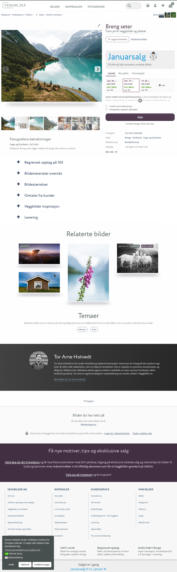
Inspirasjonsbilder (16, 515)
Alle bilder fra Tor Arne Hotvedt (69, 379)
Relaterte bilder (139, 39)
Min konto (95, 502)
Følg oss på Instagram (79, 475)
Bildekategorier (88, 424)
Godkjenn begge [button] (41, 565)
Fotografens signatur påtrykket (122, 109)
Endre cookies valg (142, 433)
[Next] (98, 69)
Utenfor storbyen (54, 14)
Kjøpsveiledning (15, 522)
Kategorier (6, 14)
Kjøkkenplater (61, 522)
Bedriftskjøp (96, 509)
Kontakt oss (96, 495)
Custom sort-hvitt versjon (119, 106)
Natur (41, 14)
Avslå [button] (11, 565)
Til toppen (88, 401)
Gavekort (59, 535)
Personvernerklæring (101, 535)
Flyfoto (29, 14)
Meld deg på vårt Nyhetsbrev (22, 462)
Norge (128, 137)
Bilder (55, 6)
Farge (141, 515)
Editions (142, 509)
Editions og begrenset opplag (21, 502)
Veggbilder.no (17, 489)
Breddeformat (132, 142)
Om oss (11, 495)
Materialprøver (61, 529)
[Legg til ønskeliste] (117, 39)
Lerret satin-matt (62, 509)
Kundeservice (100, 489)
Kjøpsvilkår (96, 529)
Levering (95, 522)
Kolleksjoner (18, 14)
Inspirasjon (73, 6)
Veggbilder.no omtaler (18, 509)
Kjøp (140, 117)
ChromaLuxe (60, 502)
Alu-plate (59, 495)
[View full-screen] (99, 25)
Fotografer (96, 6)
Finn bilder (145, 489)
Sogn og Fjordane (152, 137)
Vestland (137, 137)
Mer (162, 85)
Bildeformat (144, 522)
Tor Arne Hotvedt (133, 133)
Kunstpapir (60, 515)
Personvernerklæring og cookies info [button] (22, 550)
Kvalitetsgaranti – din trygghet (104, 515)
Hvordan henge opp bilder (19, 529)
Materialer (61, 489)
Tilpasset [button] (25, 565)
